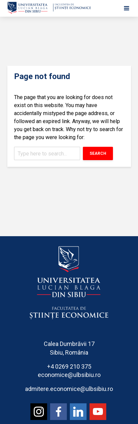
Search (98, 153)
